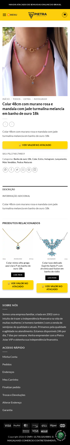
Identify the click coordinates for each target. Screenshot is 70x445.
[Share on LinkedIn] (35, 169)
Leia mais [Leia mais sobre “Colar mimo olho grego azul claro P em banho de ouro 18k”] (17, 275)
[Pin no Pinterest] (29, 169)
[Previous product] (11, 124)
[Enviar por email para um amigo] (23, 169)
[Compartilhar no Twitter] (17, 169)
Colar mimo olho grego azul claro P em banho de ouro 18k (18, 266)
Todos (16, 99)
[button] (4, 15)
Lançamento (61, 159)
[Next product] (5, 124)
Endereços (8, 371)
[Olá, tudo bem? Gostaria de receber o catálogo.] (61, 436)
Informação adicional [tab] (16, 196)
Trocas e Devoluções (13, 394)
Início (6, 99)
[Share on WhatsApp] (5, 169)
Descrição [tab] (8, 189)
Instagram (40, 99)
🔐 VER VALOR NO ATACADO (35, 145)
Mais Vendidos (9, 162)
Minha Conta (9, 356)
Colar (34, 159)
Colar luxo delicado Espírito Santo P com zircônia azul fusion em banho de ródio (52, 267)
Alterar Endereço (12, 402)
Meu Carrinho (10, 379)
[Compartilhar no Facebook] (11, 169)
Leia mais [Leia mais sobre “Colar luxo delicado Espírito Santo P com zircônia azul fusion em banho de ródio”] (52, 278)
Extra (27, 99)
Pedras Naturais (24, 162)
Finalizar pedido (11, 387)
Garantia (7, 409)
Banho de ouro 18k (22, 159)
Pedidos (7, 364)
